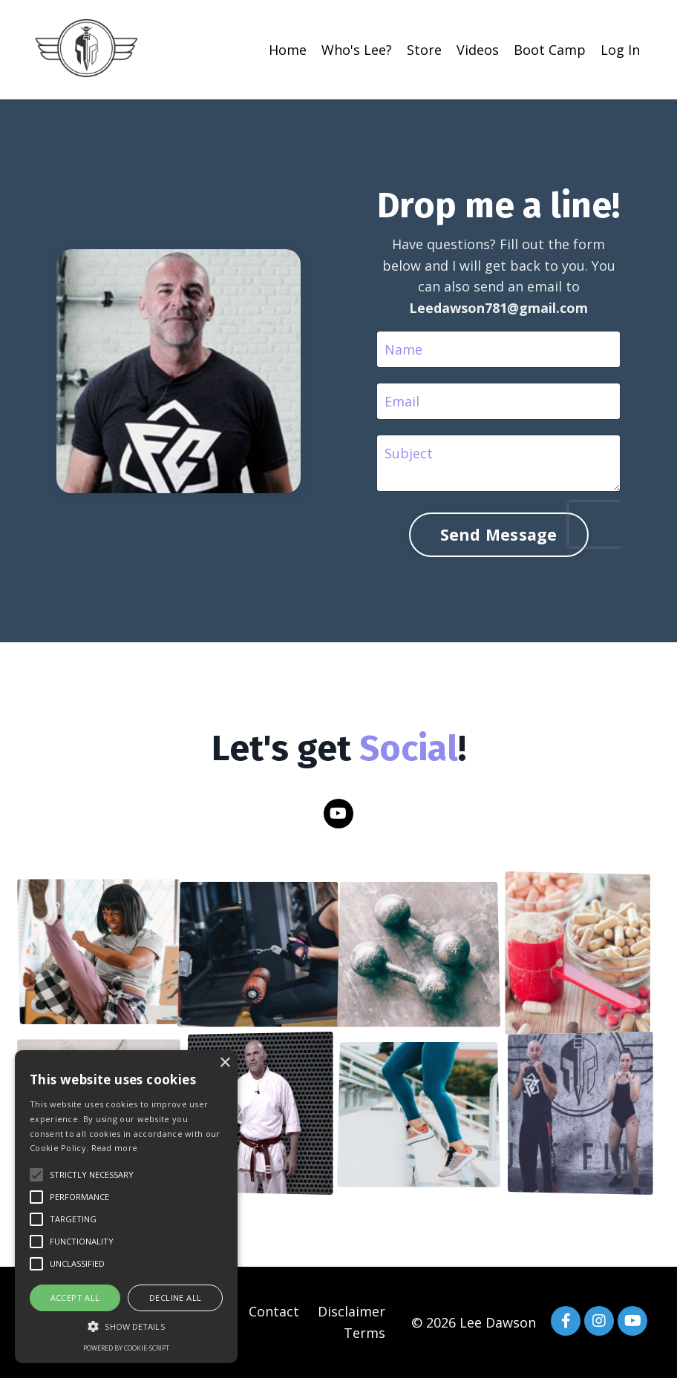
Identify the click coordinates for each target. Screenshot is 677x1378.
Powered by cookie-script (126, 1348)
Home (288, 50)
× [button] (224, 1063)
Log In (620, 50)
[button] (126, 1326)
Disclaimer (351, 1311)
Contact (274, 1311)
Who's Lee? (356, 50)
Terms (364, 1333)
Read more (114, 1147)
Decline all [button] (175, 1297)
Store (424, 50)
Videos (478, 50)
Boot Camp (550, 50)
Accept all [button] (75, 1297)
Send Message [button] (498, 534)
